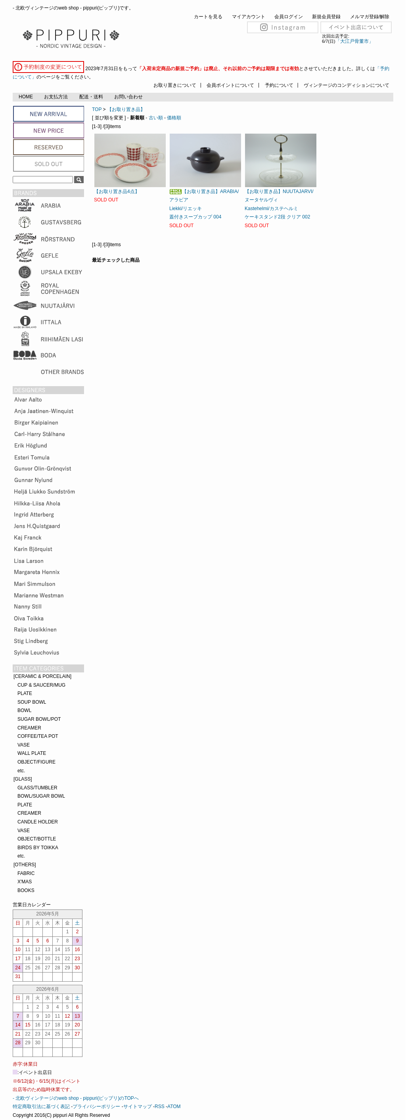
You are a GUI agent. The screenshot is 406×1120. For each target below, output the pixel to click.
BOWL (24, 710)
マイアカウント (248, 16)
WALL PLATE (31, 753)
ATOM (174, 1106)
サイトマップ (137, 1106)
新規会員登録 (326, 16)
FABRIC (25, 873)
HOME (26, 97)
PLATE (24, 693)
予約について (279, 85)
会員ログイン (288, 16)
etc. (21, 770)
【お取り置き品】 (126, 109)
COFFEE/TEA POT (37, 736)
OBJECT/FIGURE (36, 762)
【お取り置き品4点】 (117, 191)
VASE (23, 745)
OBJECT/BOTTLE (36, 839)
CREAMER (29, 728)
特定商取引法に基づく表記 (41, 1106)
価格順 (174, 118)
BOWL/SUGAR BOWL (41, 796)
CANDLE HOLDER (37, 822)
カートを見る (208, 16)
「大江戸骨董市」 (354, 41)
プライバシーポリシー (96, 1106)
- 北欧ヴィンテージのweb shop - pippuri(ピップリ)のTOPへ (76, 1098)
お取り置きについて (174, 85)
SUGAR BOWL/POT (39, 719)
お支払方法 (56, 97)
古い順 (156, 118)
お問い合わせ (128, 97)
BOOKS (25, 890)
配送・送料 (91, 97)
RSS (160, 1106)
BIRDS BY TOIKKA (37, 847)
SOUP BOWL (31, 702)
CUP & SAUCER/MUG (41, 685)
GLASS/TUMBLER (37, 788)
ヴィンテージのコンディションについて (346, 85)
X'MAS (24, 882)
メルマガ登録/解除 (369, 16)
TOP (97, 109)
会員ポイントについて (230, 85)
